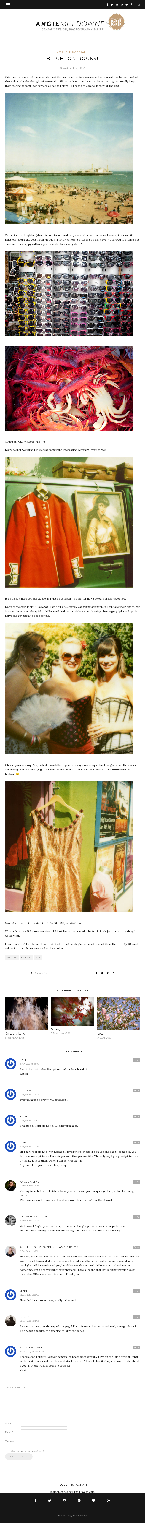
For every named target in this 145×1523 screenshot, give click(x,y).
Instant (61, 52)
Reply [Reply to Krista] (136, 1317)
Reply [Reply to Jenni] (136, 1291)
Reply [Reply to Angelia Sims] (136, 1182)
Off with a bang (15, 1033)
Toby (24, 1116)
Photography (79, 52)
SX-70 (38, 957)
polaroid (26, 957)
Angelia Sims (29, 1181)
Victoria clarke (32, 1347)
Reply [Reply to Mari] (136, 1142)
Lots (100, 1033)
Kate (23, 1059)
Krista (25, 1316)
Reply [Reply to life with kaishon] (136, 1216)
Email (9, 1432)
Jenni (24, 1290)
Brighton (12, 957)
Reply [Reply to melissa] (136, 1090)
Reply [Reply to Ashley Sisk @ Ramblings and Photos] (136, 1247)
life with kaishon (33, 1216)
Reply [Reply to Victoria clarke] (136, 1347)
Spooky (56, 1029)
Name (9, 1423)
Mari (23, 1142)
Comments (38, 973)
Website (9, 1441)
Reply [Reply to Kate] (136, 1060)
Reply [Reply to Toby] (136, 1116)
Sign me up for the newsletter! (24, 1451)
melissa (26, 1090)
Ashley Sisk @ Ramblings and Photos (49, 1247)
